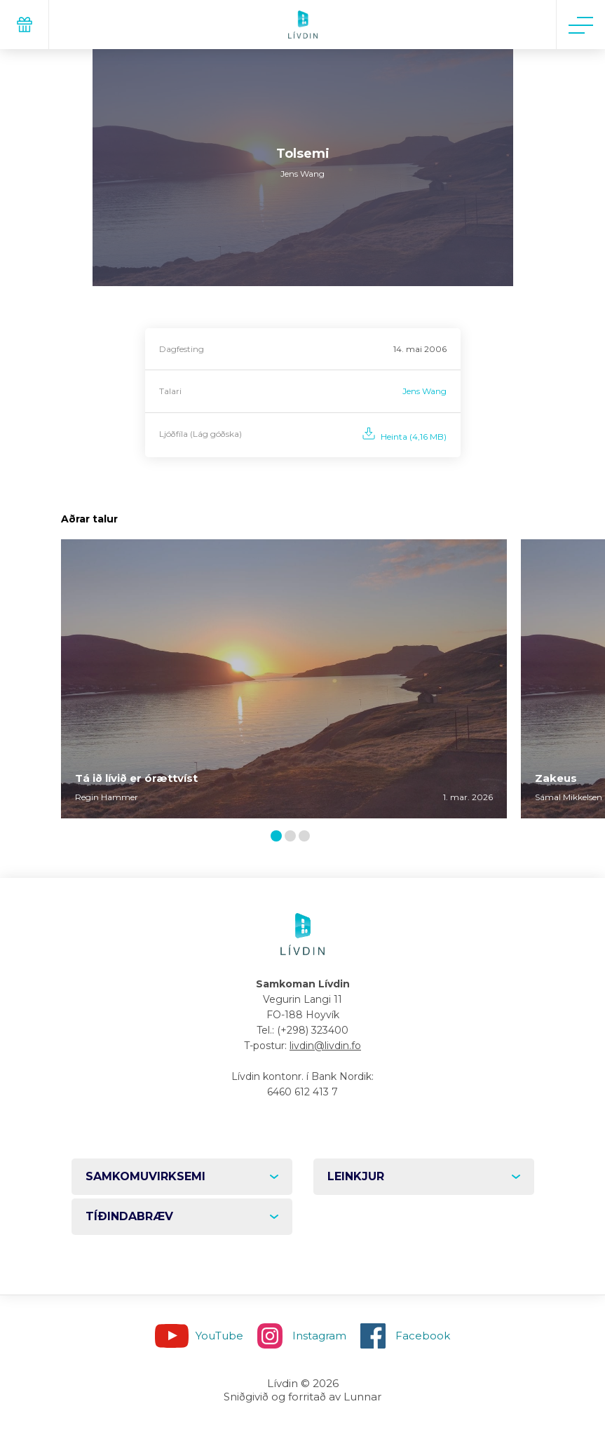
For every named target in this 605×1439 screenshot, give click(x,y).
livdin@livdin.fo (325, 1045)
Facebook (422, 1335)
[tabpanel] (284, 678)
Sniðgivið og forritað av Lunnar (302, 1396)
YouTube (219, 1335)
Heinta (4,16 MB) (414, 436)
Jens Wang (424, 391)
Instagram (319, 1335)
